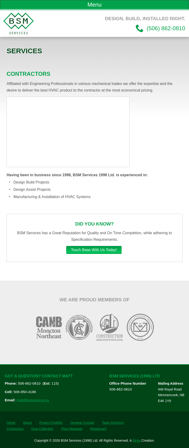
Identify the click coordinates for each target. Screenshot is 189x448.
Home (11, 423)
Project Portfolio (51, 423)
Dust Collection (42, 429)
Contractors (15, 429)
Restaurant (98, 429)
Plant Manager (71, 429)
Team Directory (113, 423)
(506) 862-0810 (165, 28)
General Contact (82, 423)
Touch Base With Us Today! (94, 250)
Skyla (136, 440)
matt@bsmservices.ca (32, 400)
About (27, 423)
